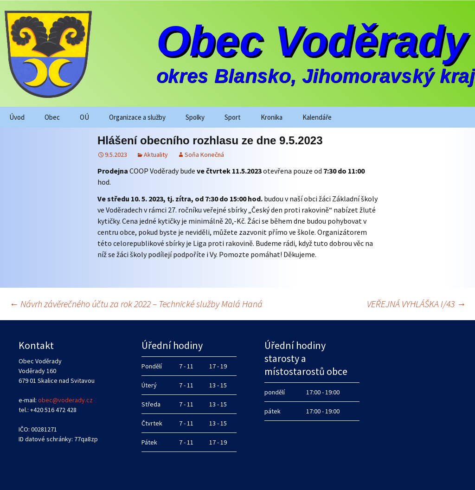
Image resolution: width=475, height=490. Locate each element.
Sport (233, 117)
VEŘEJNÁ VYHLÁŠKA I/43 (416, 303)
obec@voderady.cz (65, 400)
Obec (52, 117)
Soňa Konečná (204, 154)
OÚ (84, 117)
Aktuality (156, 154)
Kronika (271, 117)
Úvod (17, 117)
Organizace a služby (137, 117)
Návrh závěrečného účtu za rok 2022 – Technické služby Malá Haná (136, 303)
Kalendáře (317, 117)
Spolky (195, 117)
